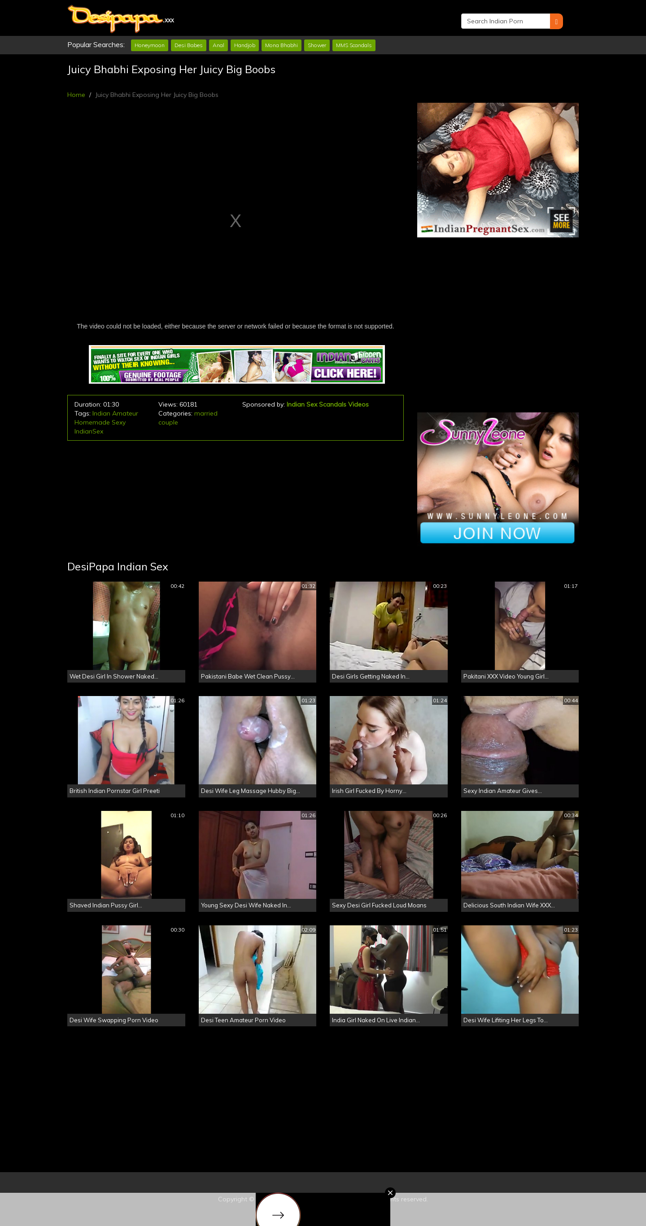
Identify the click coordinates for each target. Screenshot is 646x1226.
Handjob (244, 45)
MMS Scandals (354, 45)
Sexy (119, 422)
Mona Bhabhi (281, 45)
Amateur (125, 413)
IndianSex (88, 431)
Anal (218, 45)
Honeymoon (150, 45)
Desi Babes (189, 45)
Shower (317, 45)
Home (76, 95)
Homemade (92, 422)
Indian (101, 413)
